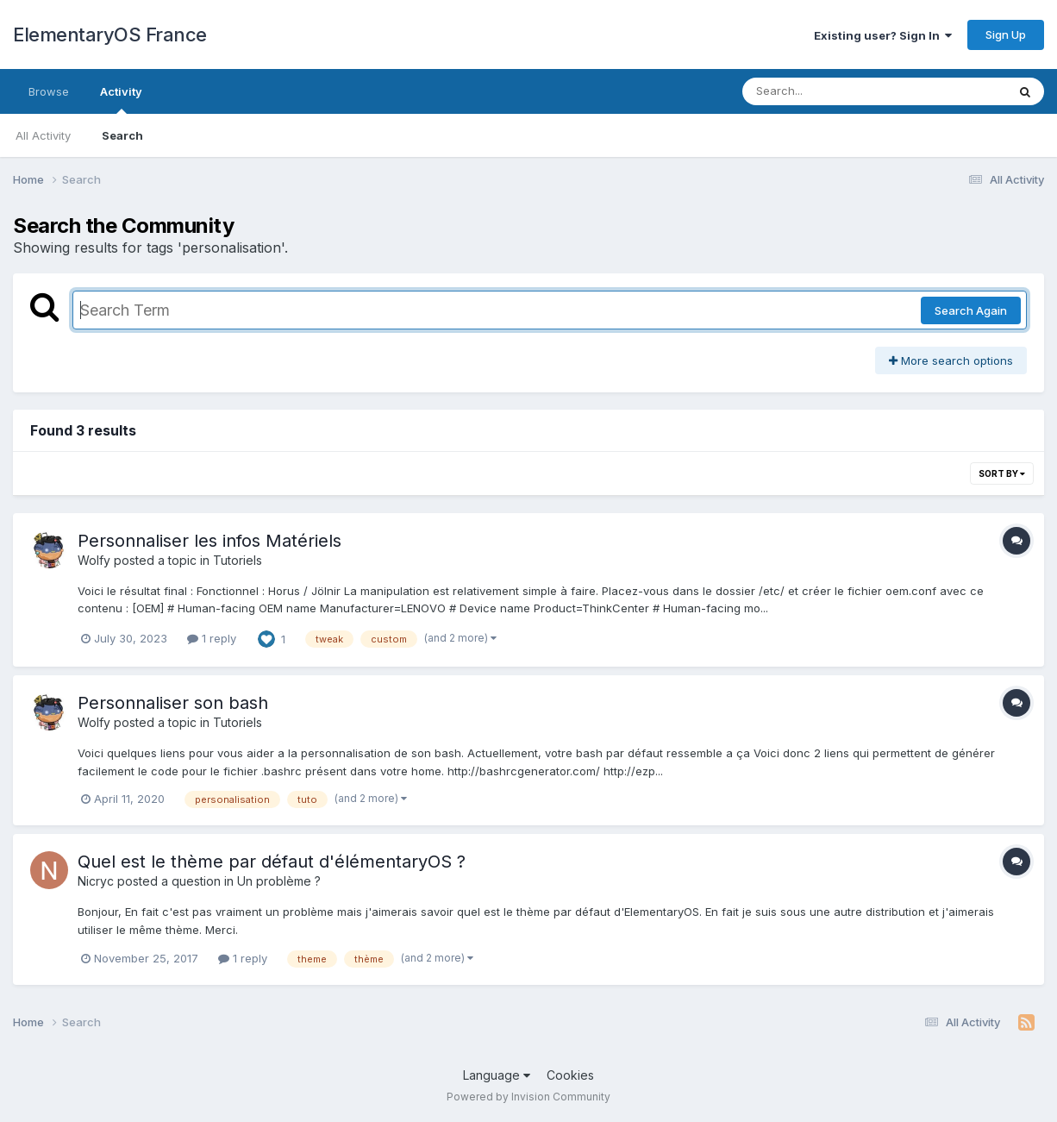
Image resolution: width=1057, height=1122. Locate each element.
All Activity (43, 135)
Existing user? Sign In (883, 35)
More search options (951, 360)
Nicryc (96, 881)
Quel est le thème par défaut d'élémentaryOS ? (272, 861)
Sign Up (1005, 34)
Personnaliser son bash (173, 703)
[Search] (827, 91)
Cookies (570, 1075)
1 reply (211, 638)
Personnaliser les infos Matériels (209, 540)
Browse (48, 91)
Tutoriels (237, 560)
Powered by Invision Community (528, 1096)
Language (496, 1075)
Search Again (971, 310)
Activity (121, 99)
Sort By (1002, 473)
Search (122, 135)
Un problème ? (279, 881)
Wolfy (94, 560)
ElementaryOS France (110, 34)
